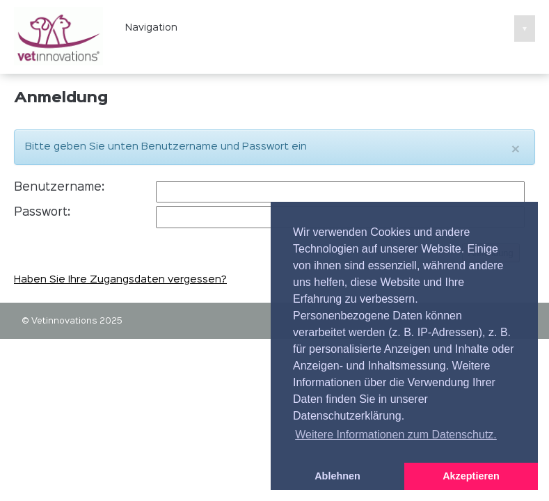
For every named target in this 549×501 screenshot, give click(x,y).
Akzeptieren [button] (471, 476)
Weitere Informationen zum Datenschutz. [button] (396, 434)
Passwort (40, 212)
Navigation (330, 27)
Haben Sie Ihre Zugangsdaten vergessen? (120, 280)
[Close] (515, 149)
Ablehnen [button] (337, 476)
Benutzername (58, 187)
